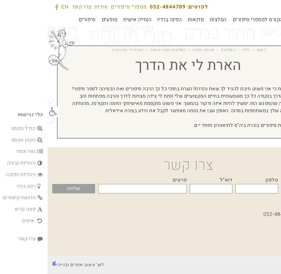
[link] (5, 111)
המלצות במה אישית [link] (120, 49)
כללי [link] (198, 49)
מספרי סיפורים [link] (81, 7)
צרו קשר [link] (34, 7)
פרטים (132, 180)
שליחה (26, 188)
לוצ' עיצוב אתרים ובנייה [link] (30, 264)
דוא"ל (178, 180)
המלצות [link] (180, 49)
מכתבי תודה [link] (155, 49)
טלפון (224, 180)
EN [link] (17, 7)
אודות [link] (53, 7)
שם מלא (267, 180)
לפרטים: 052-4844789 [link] (131, 7)
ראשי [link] (213, 49)
